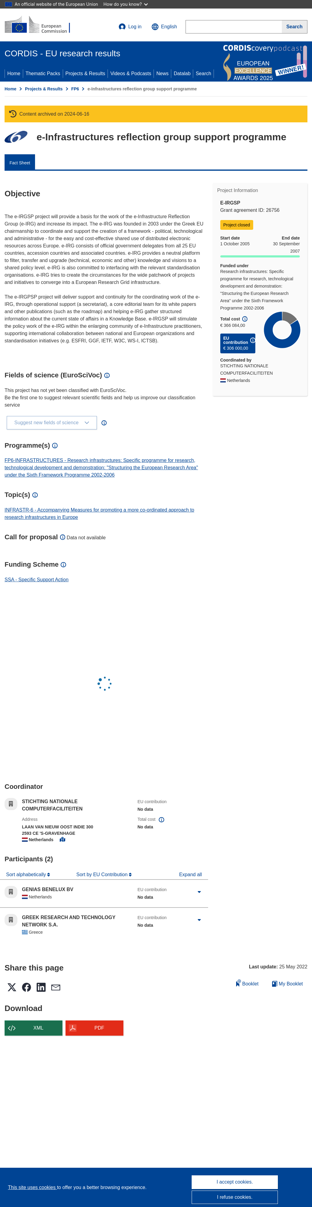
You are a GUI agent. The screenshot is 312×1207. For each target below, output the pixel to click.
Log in (130, 26)
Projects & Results (85, 73)
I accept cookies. (235, 1181)
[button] (164, 26)
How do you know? (126, 4)
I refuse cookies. (235, 1197)
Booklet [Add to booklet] (247, 982)
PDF (99, 1027)
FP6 (75, 88)
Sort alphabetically (26, 874)
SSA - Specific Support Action (37, 579)
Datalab (182, 73)
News (162, 73)
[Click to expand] (199, 892)
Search (203, 73)
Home (13, 73)
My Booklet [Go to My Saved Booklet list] (287, 984)
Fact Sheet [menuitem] (19, 162)
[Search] (294, 26)
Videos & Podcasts (130, 73)
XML (39, 1027)
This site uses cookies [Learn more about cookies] (32, 1187)
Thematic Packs (43, 73)
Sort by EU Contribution (102, 874)
